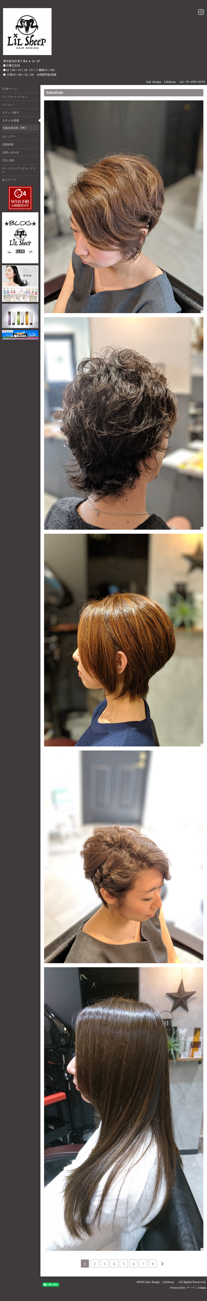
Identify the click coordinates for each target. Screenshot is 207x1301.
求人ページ (9, 180)
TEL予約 (8, 160)
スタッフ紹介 (10, 112)
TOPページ (9, 88)
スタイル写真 (10, 120)
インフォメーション (14, 96)
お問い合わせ (10, 152)
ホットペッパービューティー (19, 170)
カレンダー (9, 136)
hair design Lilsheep (161, 1282)
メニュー (7, 104)
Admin (201, 1287)
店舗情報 (7, 144)
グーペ (190, 1287)
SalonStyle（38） (15, 127)
